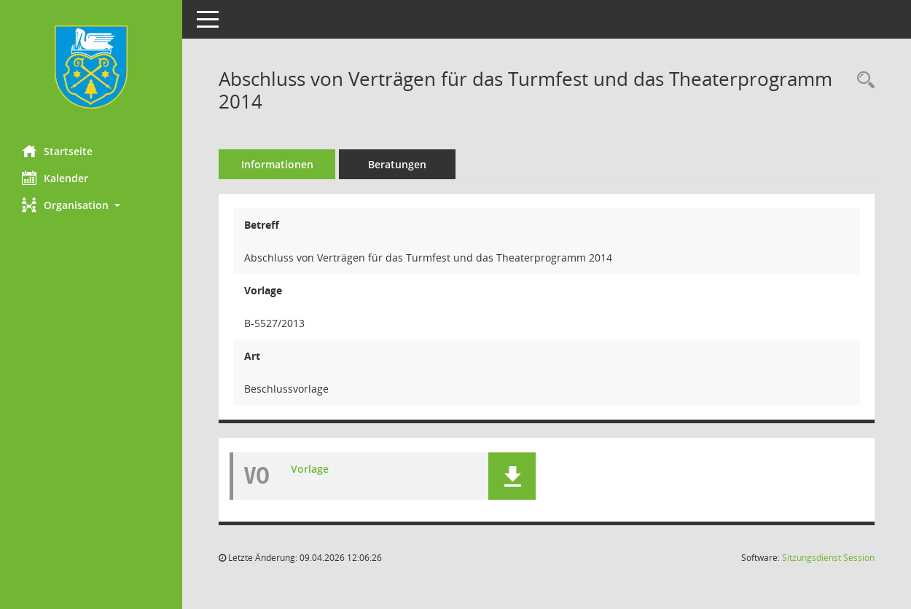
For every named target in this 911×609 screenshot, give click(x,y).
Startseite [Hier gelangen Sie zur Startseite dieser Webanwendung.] (57, 151)
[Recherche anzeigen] (862, 80)
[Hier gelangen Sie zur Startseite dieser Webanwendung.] (91, 67)
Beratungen (397, 164)
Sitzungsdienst (828, 557)
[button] (91, 205)
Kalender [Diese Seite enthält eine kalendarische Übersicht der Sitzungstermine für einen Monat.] (55, 177)
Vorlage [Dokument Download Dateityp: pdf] (310, 469)
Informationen (277, 164)
